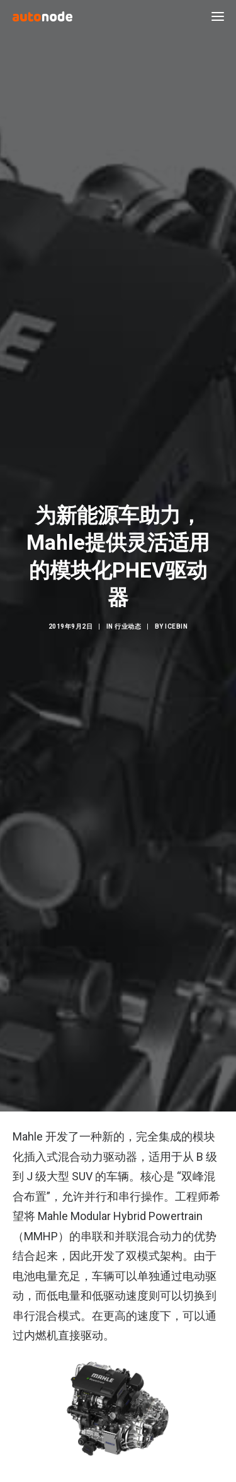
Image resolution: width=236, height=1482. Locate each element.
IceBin (176, 620)
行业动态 (128, 620)
